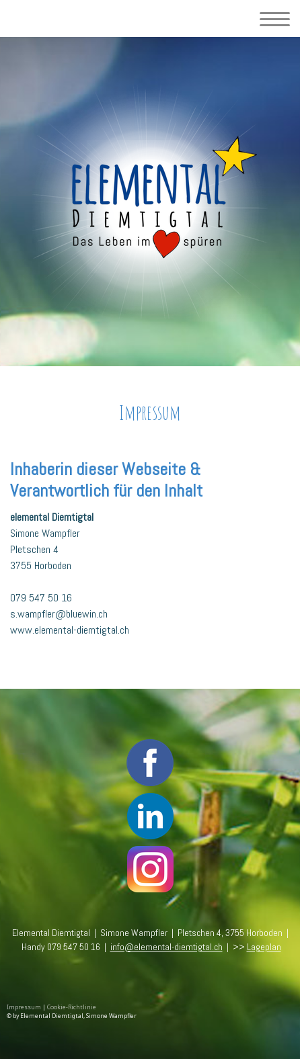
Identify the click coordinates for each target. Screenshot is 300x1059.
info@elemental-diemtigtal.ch (166, 947)
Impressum (24, 1007)
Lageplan (264, 947)
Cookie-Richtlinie (71, 1007)
